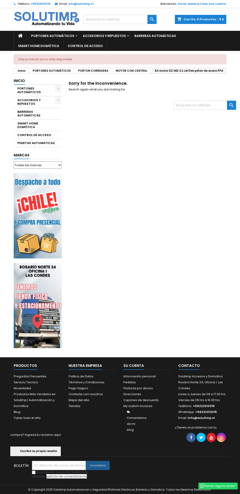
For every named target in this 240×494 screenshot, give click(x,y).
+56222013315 (41, 4)
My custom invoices (137, 406)
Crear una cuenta (213, 4)
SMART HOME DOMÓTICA (38, 46)
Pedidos (129, 382)
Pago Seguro (78, 388)
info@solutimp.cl (80, 4)
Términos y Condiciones (86, 382)
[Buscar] (120, 19)
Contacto (189, 365)
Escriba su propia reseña (35, 451)
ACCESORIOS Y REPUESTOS (104, 36)
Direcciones (132, 394)
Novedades (22, 388)
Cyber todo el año (27, 418)
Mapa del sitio (79, 400)
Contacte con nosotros (86, 394)
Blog (17, 412)
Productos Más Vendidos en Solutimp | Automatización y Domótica (35, 400)
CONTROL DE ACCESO (85, 46)
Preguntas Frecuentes (30, 376)
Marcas (21, 155)
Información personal (139, 376)
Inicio (19, 80)
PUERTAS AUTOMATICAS (36, 143)
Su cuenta (133, 365)
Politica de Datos (81, 376)
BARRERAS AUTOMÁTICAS (155, 36)
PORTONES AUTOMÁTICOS (52, 36)
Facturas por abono (138, 388)
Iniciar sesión (187, 4)
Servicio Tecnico (26, 382)
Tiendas (74, 406)
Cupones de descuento (141, 400)
